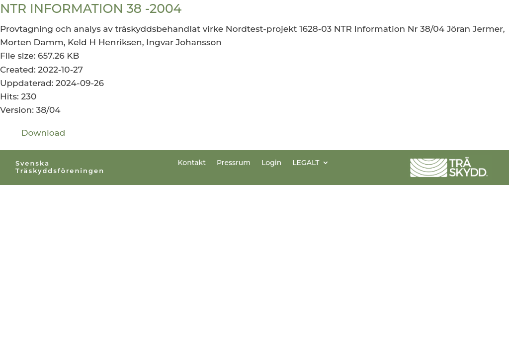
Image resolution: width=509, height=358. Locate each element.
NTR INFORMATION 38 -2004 (90, 8)
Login (271, 162)
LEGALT (305, 162)
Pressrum (234, 162)
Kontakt (192, 162)
